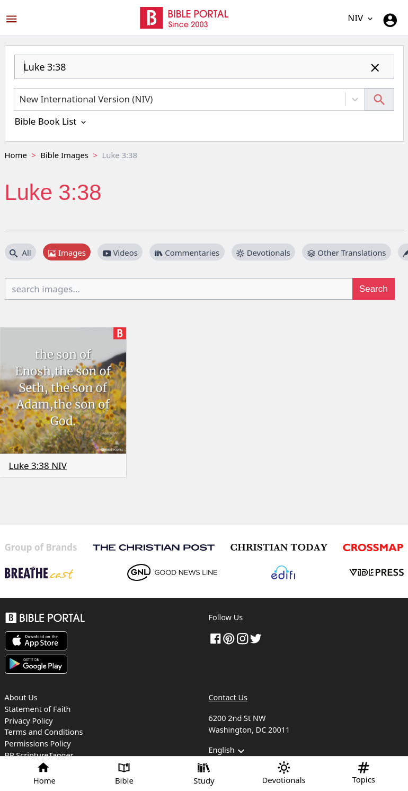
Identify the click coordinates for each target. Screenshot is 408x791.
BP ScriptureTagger (39, 755)
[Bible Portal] (102, 619)
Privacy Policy (29, 721)
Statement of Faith (38, 709)
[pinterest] (229, 638)
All (20, 252)
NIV (361, 18)
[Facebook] (216, 638)
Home (16, 155)
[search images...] (179, 288)
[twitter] (256, 638)
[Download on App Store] (36, 641)
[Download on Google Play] (36, 664)
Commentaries (187, 252)
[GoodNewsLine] (172, 572)
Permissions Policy (38, 743)
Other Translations (346, 252)
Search (373, 289)
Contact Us (228, 697)
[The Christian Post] (153, 547)
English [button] (228, 751)
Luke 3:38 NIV (38, 465)
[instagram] (243, 638)
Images (67, 252)
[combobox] (204, 71)
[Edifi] (282, 572)
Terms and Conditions (44, 732)
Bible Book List (51, 121)
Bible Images (64, 155)
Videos (120, 252)
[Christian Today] (279, 547)
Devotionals (263, 252)
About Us (21, 697)
